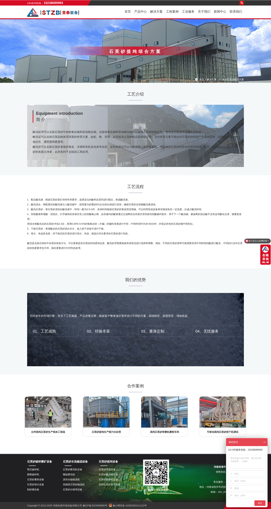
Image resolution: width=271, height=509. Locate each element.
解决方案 (212, 79)
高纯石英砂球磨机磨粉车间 (164, 432)
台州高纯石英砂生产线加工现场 (48, 432)
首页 (128, 11)
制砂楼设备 (33, 489)
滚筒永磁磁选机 (71, 479)
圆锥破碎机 (33, 474)
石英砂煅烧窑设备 (108, 479)
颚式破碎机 (33, 469)
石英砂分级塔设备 (72, 489)
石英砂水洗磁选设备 (75, 461)
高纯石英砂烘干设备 (109, 484)
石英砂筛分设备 (35, 484)
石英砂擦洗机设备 (72, 469)
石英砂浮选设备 (107, 469)
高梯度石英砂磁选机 (74, 484)
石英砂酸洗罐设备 (108, 474)
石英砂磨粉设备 (35, 479)
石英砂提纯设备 (108, 461)
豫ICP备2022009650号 (94, 505)
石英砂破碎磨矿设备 (39, 461)
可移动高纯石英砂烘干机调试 (222, 432)
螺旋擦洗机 (69, 474)
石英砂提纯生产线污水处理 (106, 432)
